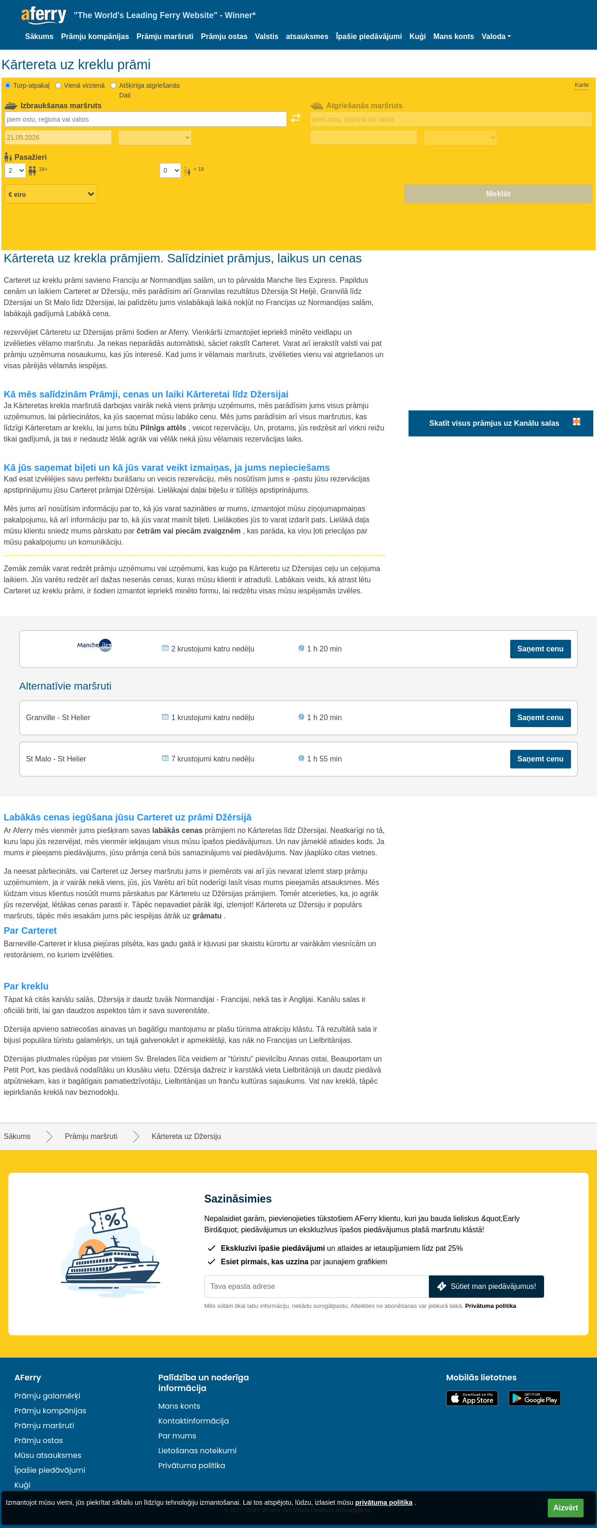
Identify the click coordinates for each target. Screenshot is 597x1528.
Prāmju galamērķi (47, 1396)
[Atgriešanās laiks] (460, 138)
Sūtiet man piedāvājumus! (485, 1286)
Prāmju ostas (224, 36)
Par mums (177, 1435)
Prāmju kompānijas (95, 36)
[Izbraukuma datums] (58, 137)
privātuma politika (383, 1502)
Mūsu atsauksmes (47, 1455)
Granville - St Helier (58, 718)
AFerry (27, 1377)
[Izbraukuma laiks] (155, 138)
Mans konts (453, 36)
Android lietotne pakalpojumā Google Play (535, 1398)
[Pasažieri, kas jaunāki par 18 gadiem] (170, 170)
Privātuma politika (490, 1305)
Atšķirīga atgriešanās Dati (149, 90)
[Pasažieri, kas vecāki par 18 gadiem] (15, 170)
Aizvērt (565, 1508)
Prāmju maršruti (165, 36)
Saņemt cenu (541, 649)
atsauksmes (307, 36)
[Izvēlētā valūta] (51, 194)
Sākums (39, 36)
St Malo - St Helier (56, 759)
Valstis (267, 36)
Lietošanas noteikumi (197, 1450)
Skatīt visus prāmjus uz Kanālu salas (494, 423)
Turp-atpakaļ (31, 85)
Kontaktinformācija (193, 1421)
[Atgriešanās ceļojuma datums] (363, 137)
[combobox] (146, 118)
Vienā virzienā (84, 85)
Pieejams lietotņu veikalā (472, 1398)
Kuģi (417, 36)
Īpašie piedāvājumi (369, 36)
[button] (496, 36)
